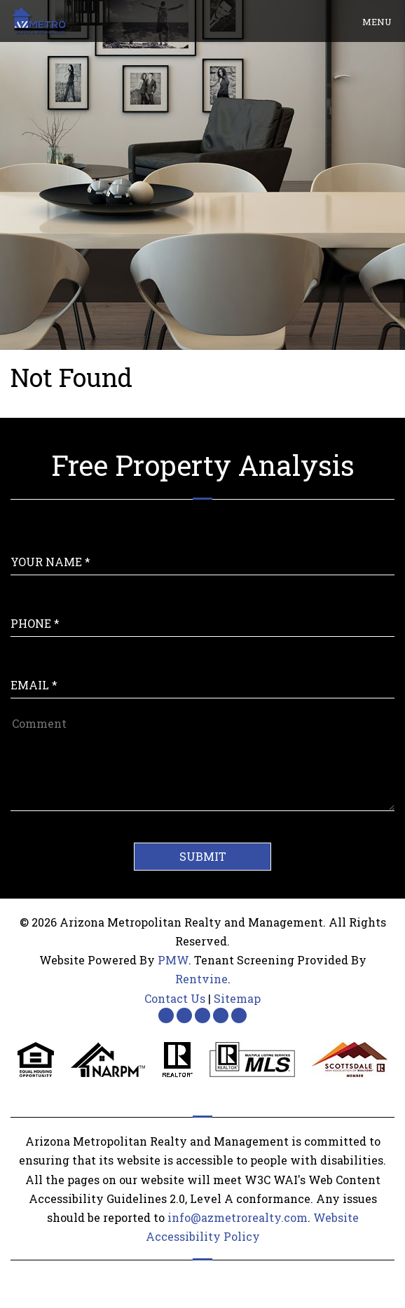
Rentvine (201, 978)
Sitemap (237, 998)
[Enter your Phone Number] (202, 609)
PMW (173, 959)
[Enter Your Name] (202, 548)
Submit (202, 856)
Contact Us (174, 998)
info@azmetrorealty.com (237, 1217)
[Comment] (202, 761)
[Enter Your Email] (202, 671)
